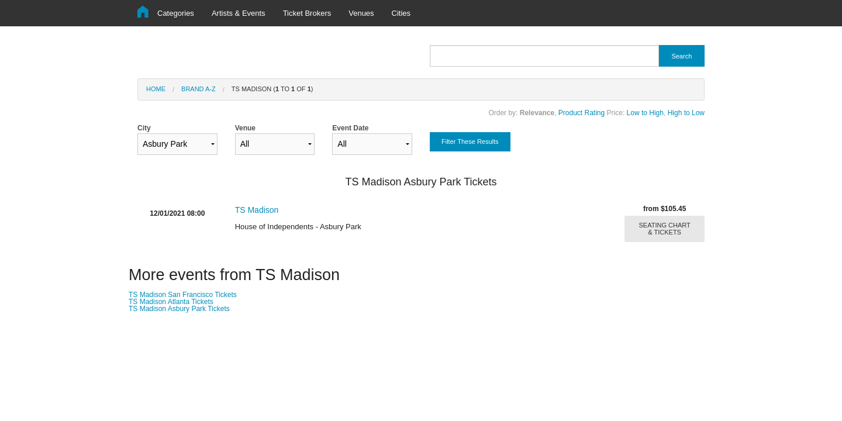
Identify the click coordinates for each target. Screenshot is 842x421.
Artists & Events (238, 13)
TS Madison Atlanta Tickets (171, 302)
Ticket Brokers (307, 13)
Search (681, 56)
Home (155, 88)
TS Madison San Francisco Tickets (183, 295)
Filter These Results (470, 141)
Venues (361, 13)
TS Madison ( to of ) (272, 88)
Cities (401, 13)
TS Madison (257, 210)
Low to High (645, 113)
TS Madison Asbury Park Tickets (179, 309)
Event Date (372, 139)
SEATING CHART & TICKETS (665, 229)
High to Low (686, 113)
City (177, 139)
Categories (175, 13)
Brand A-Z (198, 88)
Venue (275, 139)
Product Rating (581, 113)
